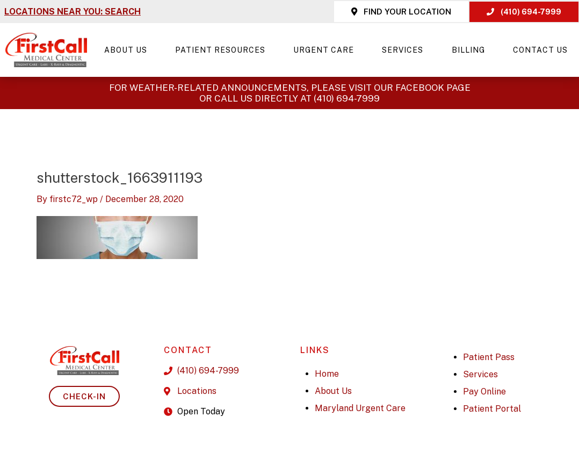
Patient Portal (492, 409)
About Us (128, 50)
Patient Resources (223, 50)
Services (405, 50)
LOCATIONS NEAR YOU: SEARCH (72, 11)
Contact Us (540, 50)
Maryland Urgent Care (360, 408)
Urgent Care (326, 50)
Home (327, 374)
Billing (471, 50)
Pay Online (484, 391)
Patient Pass (489, 357)
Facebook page (433, 87)
